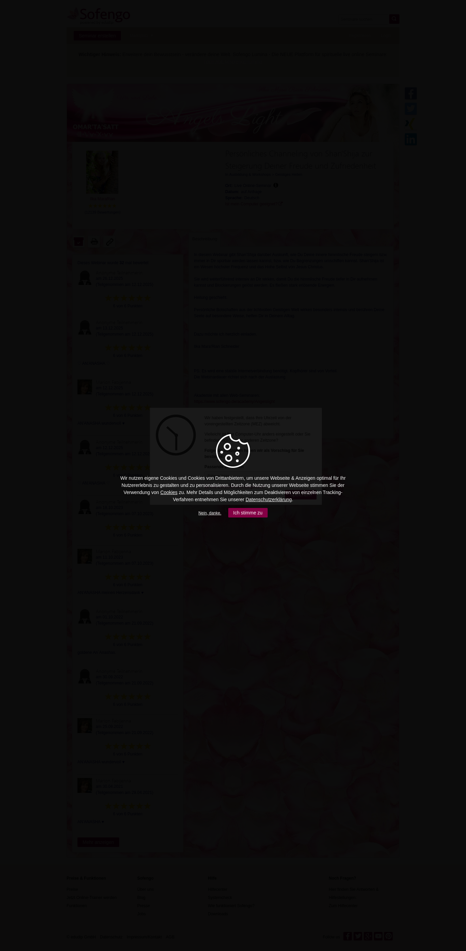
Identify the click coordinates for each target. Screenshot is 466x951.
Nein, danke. (209, 513)
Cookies (169, 492)
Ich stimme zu (248, 512)
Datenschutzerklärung (269, 499)
